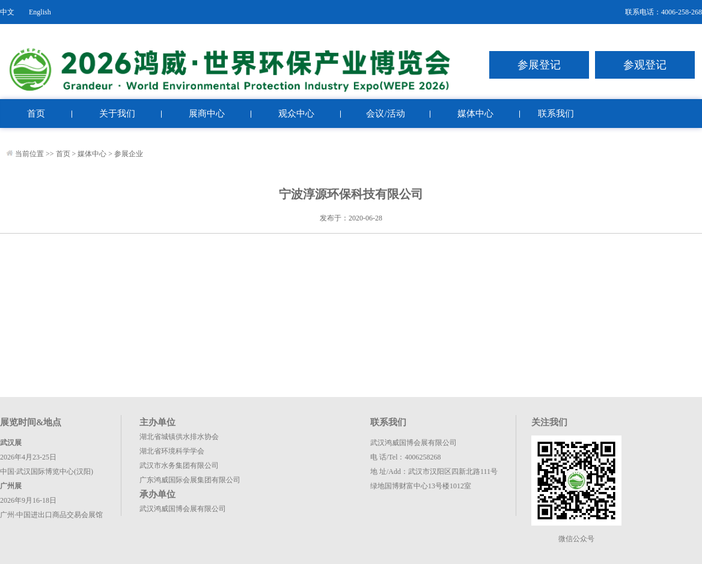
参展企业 (128, 154)
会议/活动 (385, 113)
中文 (7, 12)
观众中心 (296, 113)
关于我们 (117, 113)
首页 (36, 113)
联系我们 (556, 113)
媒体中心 (475, 113)
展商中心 (207, 113)
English (40, 12)
